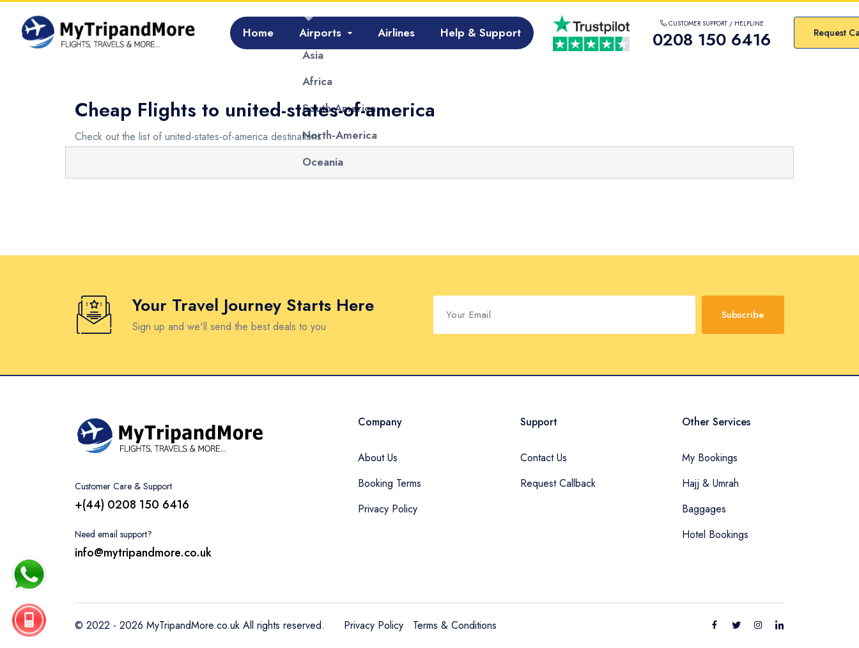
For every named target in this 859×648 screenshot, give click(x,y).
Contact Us (543, 457)
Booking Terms (389, 483)
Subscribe (743, 315)
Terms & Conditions (455, 625)
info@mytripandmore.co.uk (143, 552)
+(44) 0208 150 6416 (132, 504)
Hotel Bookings (715, 534)
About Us (378, 457)
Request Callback (558, 483)
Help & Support (480, 32)
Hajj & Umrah (710, 483)
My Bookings (710, 457)
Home (258, 32)
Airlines (396, 32)
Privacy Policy (387, 509)
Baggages (704, 509)
